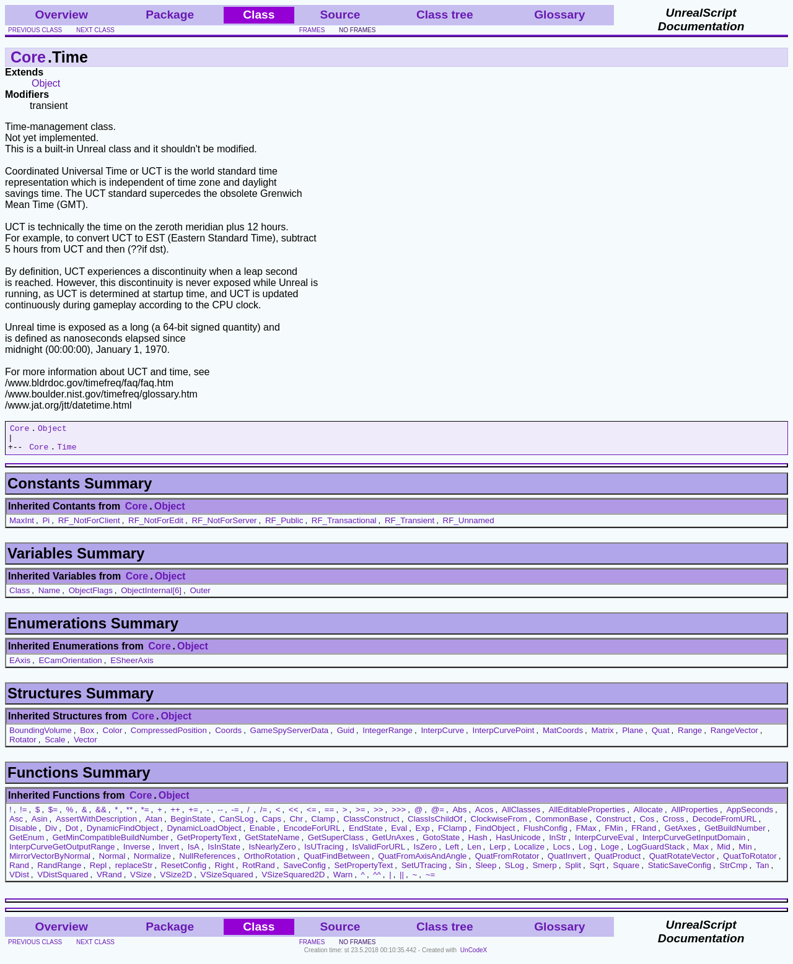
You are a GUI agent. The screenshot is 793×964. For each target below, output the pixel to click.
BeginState (190, 824)
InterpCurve (442, 735)
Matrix (602, 735)
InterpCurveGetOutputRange (62, 852)
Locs (561, 852)
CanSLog (236, 824)
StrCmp (733, 870)
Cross (674, 824)
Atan (153, 824)
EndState (366, 833)
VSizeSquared (227, 880)
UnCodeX (473, 955)
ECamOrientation (70, 666)
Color (113, 735)
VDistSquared (62, 880)
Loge (610, 852)
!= (23, 815)
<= (312, 815)
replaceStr (134, 870)
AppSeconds (749, 815)
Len (474, 852)
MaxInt (21, 526)
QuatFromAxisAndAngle (422, 861)
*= (145, 815)
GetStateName (272, 843)
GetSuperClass (336, 843)
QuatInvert (567, 861)
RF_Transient (409, 526)
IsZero (425, 852)
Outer (200, 596)
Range (690, 735)
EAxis (19, 666)
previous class (35, 30)
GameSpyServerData (289, 735)
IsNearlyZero (272, 852)
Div (51, 833)
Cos (646, 824)
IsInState (224, 852)
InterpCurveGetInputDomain (694, 843)
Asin (40, 824)
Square (626, 870)
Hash (478, 843)
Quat (661, 735)
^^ (377, 880)
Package (170, 14)
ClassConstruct (371, 824)
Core (28, 57)
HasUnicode (518, 843)
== (330, 815)
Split (573, 870)
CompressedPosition (169, 735)
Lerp (497, 852)
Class (19, 596)
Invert (169, 852)
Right (224, 870)
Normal (112, 861)
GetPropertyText (207, 843)
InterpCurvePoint (503, 735)
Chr (295, 824)
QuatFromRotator (507, 861)
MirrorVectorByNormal (49, 861)
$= (53, 815)
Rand (19, 870)
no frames (357, 30)
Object (46, 83)
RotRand (258, 870)
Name (49, 596)
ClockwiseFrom (499, 824)
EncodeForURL (312, 833)
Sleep (485, 870)
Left (452, 852)
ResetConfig (183, 870)
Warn (343, 880)
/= (264, 815)
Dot (72, 833)
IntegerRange (387, 735)
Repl (98, 870)
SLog (514, 870)
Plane (632, 735)
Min (744, 852)
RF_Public (284, 526)
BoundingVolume (40, 735)
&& (101, 815)
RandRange (59, 870)
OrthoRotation (270, 861)
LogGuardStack (656, 852)
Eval (399, 833)
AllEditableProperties (586, 815)
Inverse (137, 852)
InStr (557, 843)
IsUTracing (324, 852)
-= (235, 815)
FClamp (452, 833)
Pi (46, 526)
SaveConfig (304, 870)
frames (312, 30)
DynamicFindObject (123, 833)
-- (220, 815)
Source (340, 14)
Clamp (323, 824)
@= (437, 815)
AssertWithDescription (96, 824)
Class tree (444, 14)
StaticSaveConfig (679, 870)
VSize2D (176, 880)
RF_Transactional (344, 526)
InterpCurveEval (604, 843)
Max (701, 852)
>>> (399, 815)
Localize (529, 852)
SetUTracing (424, 870)
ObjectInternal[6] (151, 596)
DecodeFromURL (725, 824)
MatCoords (563, 735)
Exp (423, 833)
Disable (23, 833)
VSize (141, 880)
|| (402, 880)
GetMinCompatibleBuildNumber (111, 843)
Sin (461, 870)
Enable (263, 833)
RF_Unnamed (468, 526)
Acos (484, 815)
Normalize (152, 861)
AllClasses (521, 815)
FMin (614, 833)
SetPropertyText (363, 870)
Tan (762, 870)
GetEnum (26, 843)
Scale (55, 745)
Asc (16, 824)
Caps (271, 824)
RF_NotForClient (89, 526)
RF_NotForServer (223, 526)
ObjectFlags (91, 596)
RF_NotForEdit (155, 526)
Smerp (544, 870)
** (129, 815)
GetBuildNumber (735, 833)
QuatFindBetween (337, 861)
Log (585, 852)
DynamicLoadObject (204, 833)
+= (193, 815)
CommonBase (561, 824)
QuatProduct (617, 861)
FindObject (495, 833)
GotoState (441, 843)
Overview (61, 14)
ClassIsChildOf (435, 824)
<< (294, 815)
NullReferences (207, 861)
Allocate (648, 815)
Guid (345, 735)
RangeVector (734, 735)
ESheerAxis (132, 666)
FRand (643, 833)
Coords (228, 735)
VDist (19, 880)
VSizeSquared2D (293, 880)
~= (431, 880)
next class (95, 30)
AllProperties (694, 815)
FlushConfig (545, 833)
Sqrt (596, 870)
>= (361, 815)
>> (378, 815)
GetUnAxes (393, 843)
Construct (613, 824)
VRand (109, 880)
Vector (85, 745)
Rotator (23, 745)
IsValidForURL (378, 852)
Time (66, 452)
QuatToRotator (750, 861)
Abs (459, 815)
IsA (193, 852)
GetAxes (680, 833)
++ (175, 815)
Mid (723, 852)
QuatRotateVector (682, 861)
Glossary (559, 14)
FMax (586, 833)
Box (87, 735)
